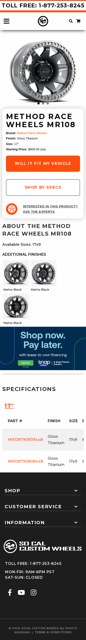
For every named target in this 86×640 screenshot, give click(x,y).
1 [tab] (38, 103)
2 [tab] (43, 103)
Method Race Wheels (32, 133)
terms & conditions (53, 632)
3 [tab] (48, 103)
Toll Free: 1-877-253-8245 (43, 5)
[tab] (43, 489)
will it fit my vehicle (43, 163)
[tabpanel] (43, 72)
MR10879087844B (25, 439)
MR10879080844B (25, 461)
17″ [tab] (9, 405)
